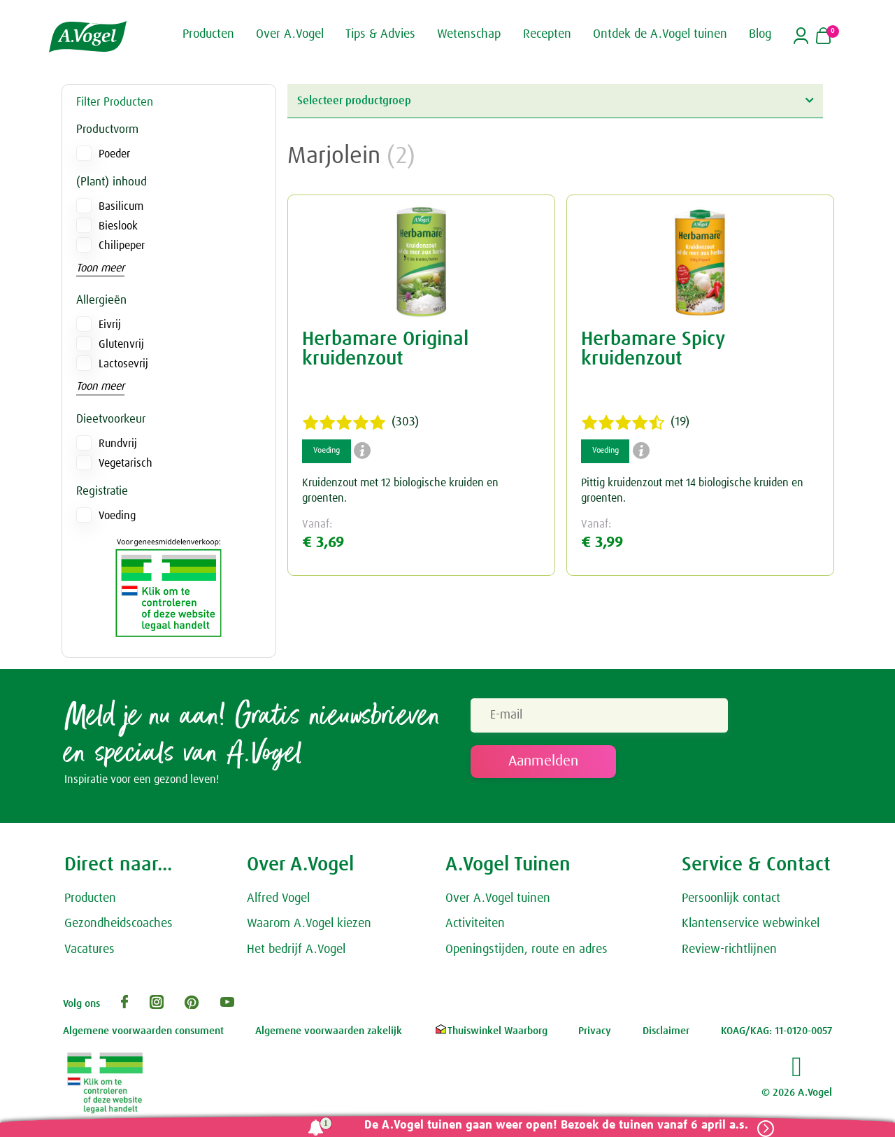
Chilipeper (122, 245)
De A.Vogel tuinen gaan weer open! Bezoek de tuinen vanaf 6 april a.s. (551, 1125)
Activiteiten (475, 927)
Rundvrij (118, 443)
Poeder (114, 154)
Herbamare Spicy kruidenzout (652, 349)
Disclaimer (666, 1034)
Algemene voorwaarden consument (143, 1034)
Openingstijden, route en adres (526, 953)
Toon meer (100, 268)
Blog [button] (760, 33)
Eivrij (110, 324)
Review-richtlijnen (729, 953)
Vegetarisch (125, 463)
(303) (360, 422)
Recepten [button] (547, 33)
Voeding (117, 515)
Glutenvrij (121, 344)
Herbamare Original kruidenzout (385, 349)
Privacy (594, 1034)
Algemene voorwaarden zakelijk (328, 1034)
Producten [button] (208, 33)
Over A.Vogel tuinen (497, 901)
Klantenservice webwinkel (750, 927)
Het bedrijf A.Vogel (296, 953)
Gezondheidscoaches (118, 927)
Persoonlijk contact (731, 901)
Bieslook (118, 226)
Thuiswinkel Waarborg (490, 1034)
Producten (90, 901)
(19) (635, 422)
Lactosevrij (123, 363)
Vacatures (89, 953)
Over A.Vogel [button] (290, 33)
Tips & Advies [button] (380, 33)
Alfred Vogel (278, 901)
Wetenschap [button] (469, 33)
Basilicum (121, 206)
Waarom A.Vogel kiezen (309, 927)
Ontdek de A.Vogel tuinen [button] (660, 33)
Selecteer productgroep (555, 100)
